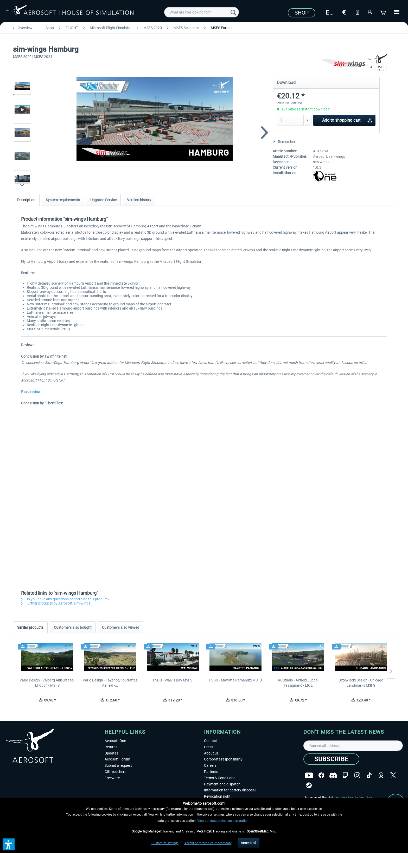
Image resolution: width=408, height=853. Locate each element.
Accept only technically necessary (208, 843)
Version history (139, 200)
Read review (31, 392)
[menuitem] (201, 12)
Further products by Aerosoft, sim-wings (55, 603)
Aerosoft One (115, 741)
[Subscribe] (331, 759)
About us (211, 753)
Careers (210, 765)
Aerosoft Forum (117, 759)
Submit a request (118, 765)
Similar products (30, 627)
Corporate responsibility (223, 759)
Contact (210, 741)
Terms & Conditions (219, 778)
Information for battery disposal (230, 790)
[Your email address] (353, 745)
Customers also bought (73, 627)
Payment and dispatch (222, 784)
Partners (211, 772)
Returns (111, 747)
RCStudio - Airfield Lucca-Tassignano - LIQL (298, 682)
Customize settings (164, 843)
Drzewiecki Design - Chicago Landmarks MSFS (361, 682)
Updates (111, 753)
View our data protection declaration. (223, 821)
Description (26, 200)
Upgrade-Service (103, 200)
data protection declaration (350, 798)
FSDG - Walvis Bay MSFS (172, 680)
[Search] (233, 12)
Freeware (112, 778)
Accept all (248, 843)
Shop (302, 13)
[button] (9, 844)
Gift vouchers (115, 772)
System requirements (63, 200)
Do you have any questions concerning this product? (65, 599)
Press (208, 747)
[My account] (370, 11)
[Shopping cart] (383, 11)
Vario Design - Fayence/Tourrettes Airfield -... (110, 682)
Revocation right (217, 796)
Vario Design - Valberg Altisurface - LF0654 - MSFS (47, 682)
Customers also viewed (120, 627)
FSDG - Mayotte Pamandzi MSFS (235, 680)
